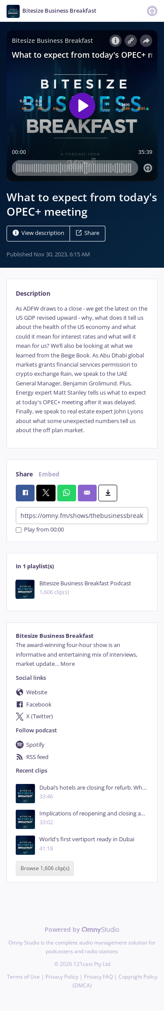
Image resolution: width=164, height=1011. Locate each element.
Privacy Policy (61, 976)
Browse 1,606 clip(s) (45, 868)
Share (87, 233)
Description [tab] (33, 293)
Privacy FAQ (98, 976)
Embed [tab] (48, 474)
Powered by (82, 929)
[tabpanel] (82, 369)
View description (38, 233)
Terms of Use (23, 976)
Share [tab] (24, 474)
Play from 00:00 (40, 530)
